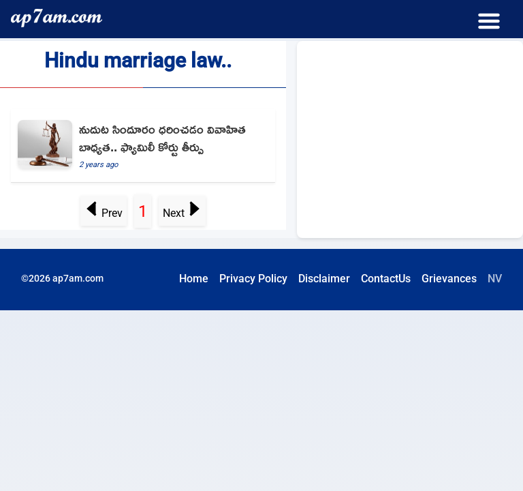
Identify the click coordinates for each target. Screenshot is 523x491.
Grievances (449, 278)
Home (193, 278)
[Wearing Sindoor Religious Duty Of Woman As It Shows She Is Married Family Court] (143, 146)
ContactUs (386, 278)
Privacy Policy (253, 278)
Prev (104, 213)
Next (182, 213)
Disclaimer (324, 278)
